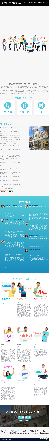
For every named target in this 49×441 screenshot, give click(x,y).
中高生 (29, 2)
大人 (32, 2)
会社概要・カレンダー (41, 2)
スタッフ (35, 2)
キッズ (25, 2)
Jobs (44, 3)
